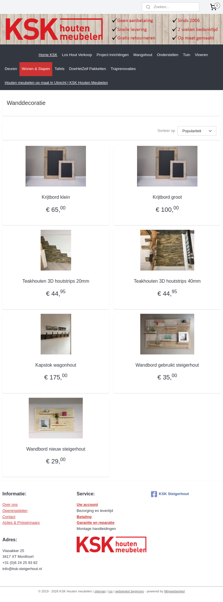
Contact (8, 517)
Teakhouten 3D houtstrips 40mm (167, 281)
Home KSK (48, 55)
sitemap (100, 591)
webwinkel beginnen (129, 591)
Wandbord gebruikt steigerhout (167, 365)
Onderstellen (167, 55)
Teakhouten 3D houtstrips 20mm (55, 281)
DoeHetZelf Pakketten (87, 69)
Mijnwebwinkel (174, 591)
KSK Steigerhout (170, 494)
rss (110, 591)
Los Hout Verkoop (77, 55)
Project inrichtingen (113, 55)
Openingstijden (15, 510)
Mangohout (142, 55)
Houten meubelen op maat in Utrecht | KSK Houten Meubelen (56, 82)
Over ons (10, 504)
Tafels (59, 69)
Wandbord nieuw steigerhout (55, 448)
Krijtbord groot (167, 197)
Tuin (186, 55)
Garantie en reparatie (95, 522)
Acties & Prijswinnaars (21, 522)
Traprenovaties (123, 69)
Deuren (11, 69)
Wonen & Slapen (36, 69)
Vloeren (201, 55)
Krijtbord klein (56, 197)
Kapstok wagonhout (55, 365)
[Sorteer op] (197, 130)
